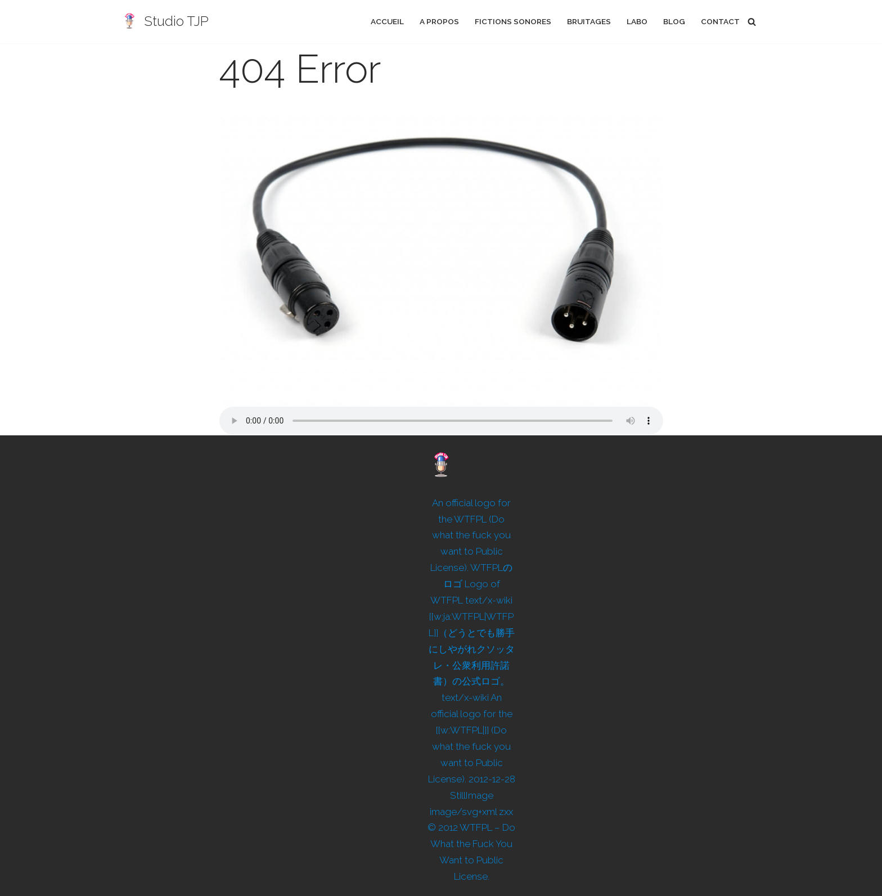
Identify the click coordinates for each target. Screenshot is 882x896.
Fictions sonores (513, 21)
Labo (637, 21)
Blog (674, 21)
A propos (439, 21)
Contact (720, 21)
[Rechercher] (752, 21)
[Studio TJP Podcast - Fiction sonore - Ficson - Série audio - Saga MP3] (164, 21)
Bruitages (589, 21)
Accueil (387, 21)
